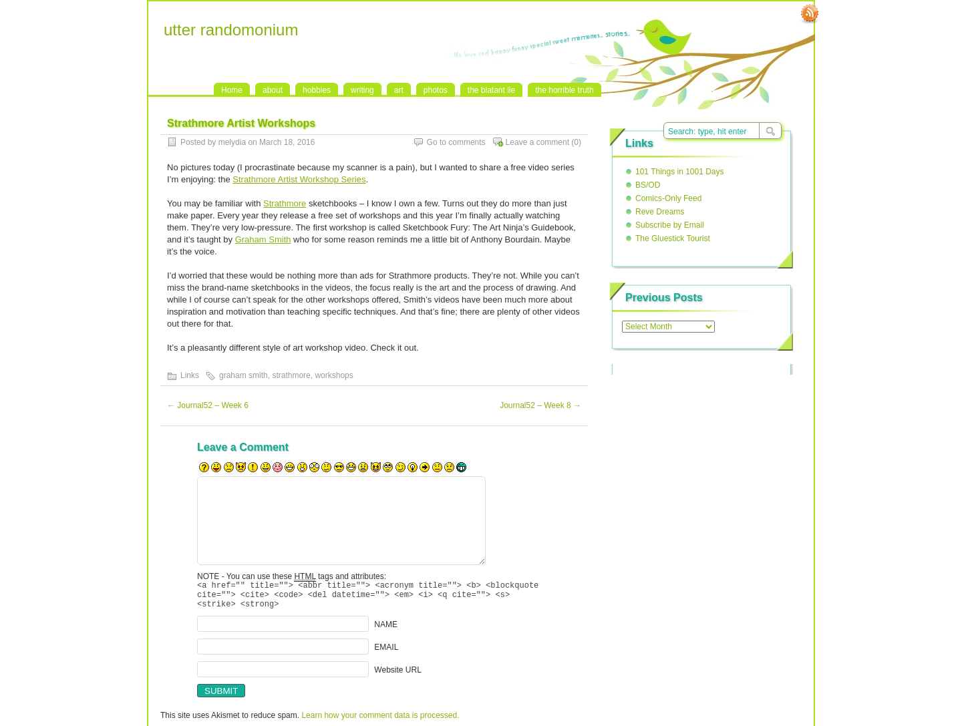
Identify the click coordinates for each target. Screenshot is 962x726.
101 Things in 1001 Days (679, 171)
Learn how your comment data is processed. (380, 721)
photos (436, 90)
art (399, 90)
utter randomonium (231, 30)
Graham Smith (263, 239)
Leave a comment (537, 142)
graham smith (243, 375)
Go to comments (456, 142)
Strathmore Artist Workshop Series (298, 179)
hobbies (317, 90)
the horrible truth (564, 90)
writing (362, 90)
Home (232, 90)
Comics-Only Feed (668, 198)
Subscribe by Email (669, 225)
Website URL (397, 676)
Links (189, 375)
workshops (334, 375)
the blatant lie (491, 90)
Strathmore (284, 203)
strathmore (291, 375)
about (273, 90)
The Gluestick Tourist (672, 238)
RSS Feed (809, 14)
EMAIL (386, 653)
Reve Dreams (659, 211)
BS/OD (647, 185)
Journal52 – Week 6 (208, 405)
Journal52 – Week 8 (540, 405)
